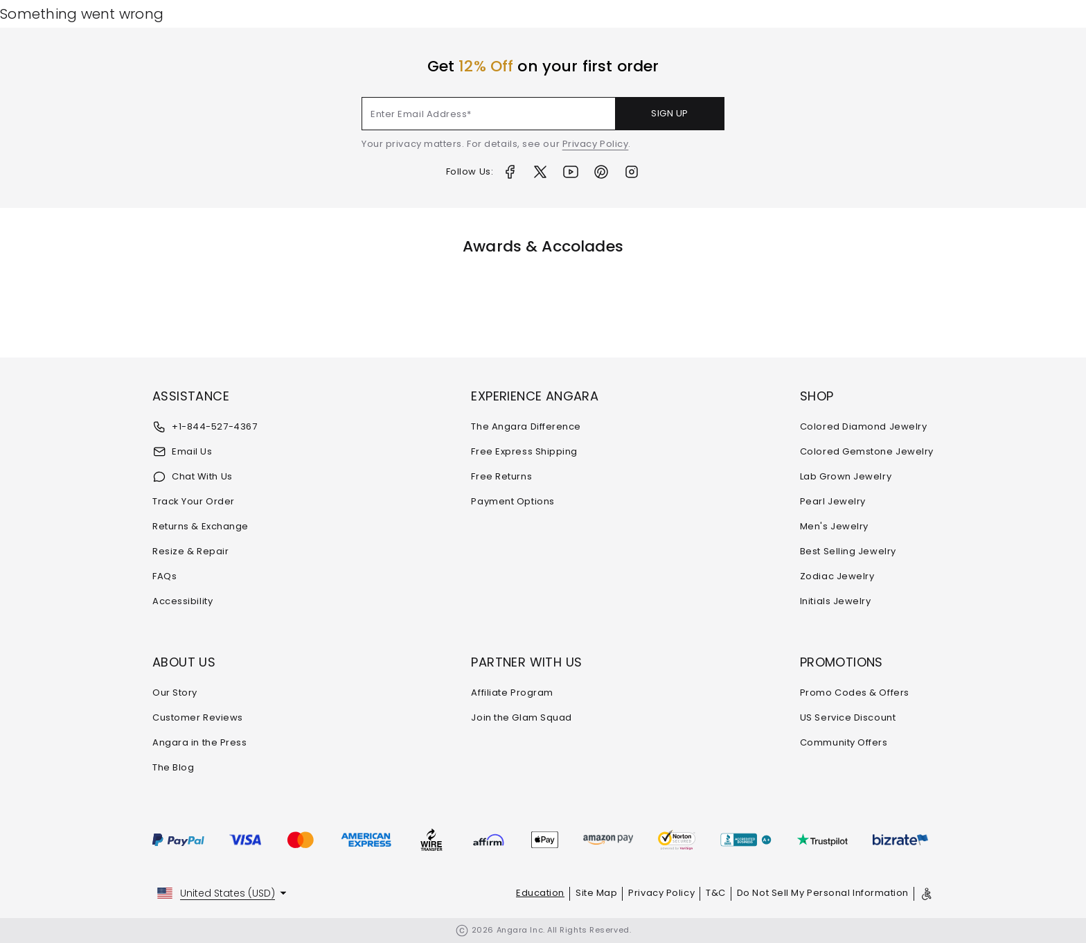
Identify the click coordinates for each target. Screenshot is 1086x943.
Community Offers (844, 742)
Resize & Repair (190, 551)
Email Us (182, 452)
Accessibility (182, 601)
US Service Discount (848, 717)
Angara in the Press (199, 742)
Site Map (596, 892)
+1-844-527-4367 (204, 427)
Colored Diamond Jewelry (863, 426)
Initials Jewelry (835, 601)
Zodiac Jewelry (837, 576)
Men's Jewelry (834, 526)
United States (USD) (227, 893)
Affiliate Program (512, 692)
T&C (716, 892)
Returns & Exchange (200, 526)
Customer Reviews (197, 717)
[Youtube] (570, 172)
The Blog (173, 767)
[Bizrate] (900, 840)
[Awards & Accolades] (516, 305)
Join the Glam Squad (521, 717)
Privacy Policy (595, 143)
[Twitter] (540, 172)
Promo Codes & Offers (854, 692)
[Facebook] (509, 172)
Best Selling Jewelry (848, 551)
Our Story (174, 692)
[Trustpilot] (822, 840)
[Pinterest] (601, 172)
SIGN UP (669, 113)
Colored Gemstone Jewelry (867, 451)
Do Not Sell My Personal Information (823, 892)
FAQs (164, 576)
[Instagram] (631, 172)
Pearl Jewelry (833, 501)
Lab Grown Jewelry (845, 476)
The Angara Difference (526, 426)
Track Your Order (193, 501)
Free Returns (501, 476)
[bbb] (746, 840)
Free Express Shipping (524, 451)
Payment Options (512, 501)
